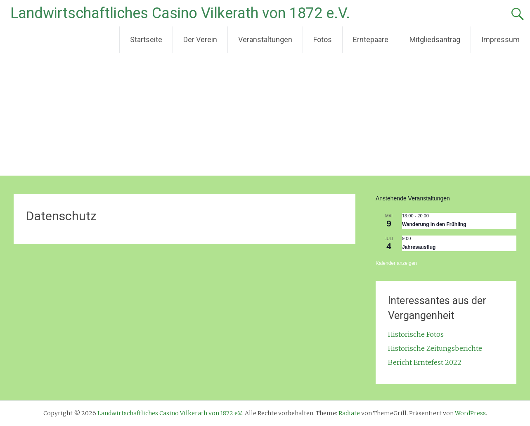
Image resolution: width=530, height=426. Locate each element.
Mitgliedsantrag (434, 39)
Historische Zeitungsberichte (435, 348)
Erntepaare (370, 39)
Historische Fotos (416, 334)
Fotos (322, 39)
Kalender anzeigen (396, 263)
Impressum (500, 39)
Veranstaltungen (265, 39)
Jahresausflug (418, 247)
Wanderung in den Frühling (434, 224)
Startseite (146, 39)
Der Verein (200, 39)
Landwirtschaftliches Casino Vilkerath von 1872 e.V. (180, 13)
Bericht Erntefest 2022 (424, 362)
